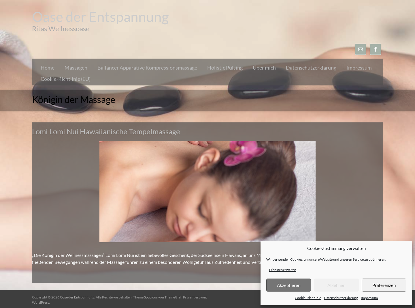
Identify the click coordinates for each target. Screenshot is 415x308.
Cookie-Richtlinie (308, 298)
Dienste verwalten (282, 270)
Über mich (264, 67)
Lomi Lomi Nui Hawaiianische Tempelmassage (106, 131)
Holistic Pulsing (225, 67)
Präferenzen (384, 285)
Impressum (369, 298)
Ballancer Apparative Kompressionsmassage (147, 67)
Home (47, 67)
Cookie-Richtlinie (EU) (65, 79)
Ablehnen (336, 285)
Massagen (76, 67)
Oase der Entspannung (100, 16)
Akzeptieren (288, 285)
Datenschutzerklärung (341, 298)
